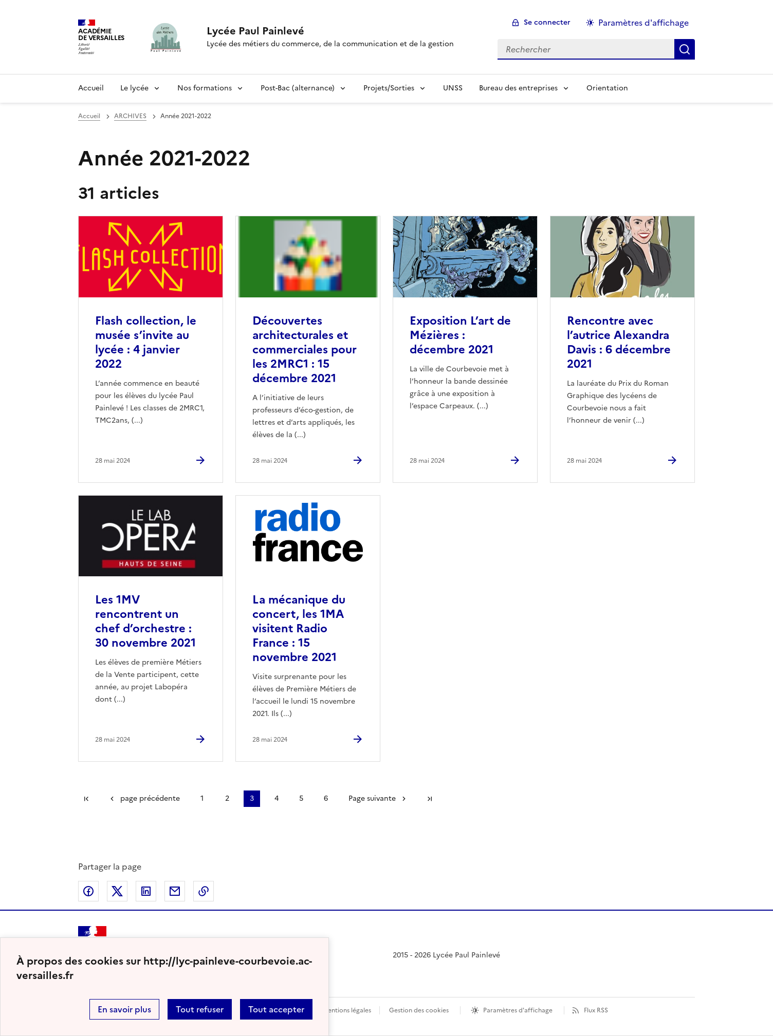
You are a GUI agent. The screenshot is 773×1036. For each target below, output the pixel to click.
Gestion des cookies (419, 1010)
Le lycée (134, 88)
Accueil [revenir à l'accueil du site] (89, 116)
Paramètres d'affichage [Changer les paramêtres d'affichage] (643, 22)
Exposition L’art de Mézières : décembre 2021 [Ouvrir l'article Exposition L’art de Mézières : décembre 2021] (460, 335)
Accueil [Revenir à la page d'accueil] (91, 88)
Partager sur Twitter (117, 891)
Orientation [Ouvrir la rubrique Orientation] (607, 88)
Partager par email (174, 891)
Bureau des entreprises (518, 88)
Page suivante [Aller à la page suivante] (372, 798)
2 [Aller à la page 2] (227, 798)
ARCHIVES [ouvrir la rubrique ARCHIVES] (130, 116)
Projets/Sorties (388, 88)
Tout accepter (276, 1009)
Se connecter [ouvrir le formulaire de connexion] (547, 22)
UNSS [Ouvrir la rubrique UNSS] (453, 88)
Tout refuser (200, 1009)
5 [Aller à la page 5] (301, 798)
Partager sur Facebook (88, 891)
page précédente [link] (150, 798)
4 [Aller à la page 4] (276, 798)
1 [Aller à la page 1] (202, 798)
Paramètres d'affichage (518, 1010)
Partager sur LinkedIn (146, 891)
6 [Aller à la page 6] (326, 798)
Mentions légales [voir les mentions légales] (346, 1010)
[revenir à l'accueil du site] (330, 31)
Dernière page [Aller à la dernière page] (429, 798)
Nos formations (204, 88)
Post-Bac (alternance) (298, 88)
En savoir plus (124, 1009)
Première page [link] (86, 798)
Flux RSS (596, 1010)
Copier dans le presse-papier (203, 891)
